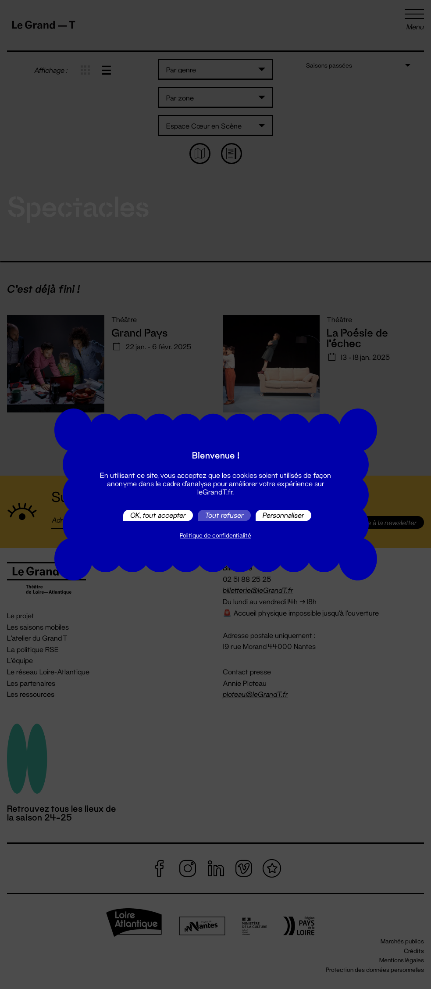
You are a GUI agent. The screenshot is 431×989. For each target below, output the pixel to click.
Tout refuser (224, 515)
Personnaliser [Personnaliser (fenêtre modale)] (283, 515)
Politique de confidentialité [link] (215, 535)
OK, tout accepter (158, 515)
